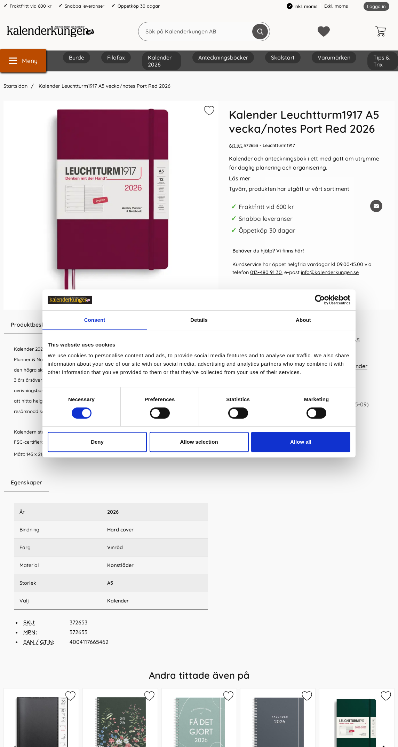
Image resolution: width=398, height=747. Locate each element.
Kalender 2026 (160, 61)
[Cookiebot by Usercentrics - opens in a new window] (319, 300)
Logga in (376, 6)
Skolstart (283, 57)
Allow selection (199, 442)
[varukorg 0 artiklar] (382, 31)
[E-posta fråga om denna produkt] (376, 206)
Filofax (116, 57)
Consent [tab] (94, 320)
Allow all (300, 442)
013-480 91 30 (266, 272)
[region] (110, 483)
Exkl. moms (336, 6)
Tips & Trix (381, 61)
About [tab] (303, 320)
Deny (97, 442)
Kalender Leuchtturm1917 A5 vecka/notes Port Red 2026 (103, 86)
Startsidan (15, 86)
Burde (76, 57)
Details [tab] (199, 320)
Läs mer (239, 178)
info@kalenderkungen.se (330, 272)
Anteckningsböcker (223, 57)
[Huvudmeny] (23, 60)
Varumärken (334, 57)
